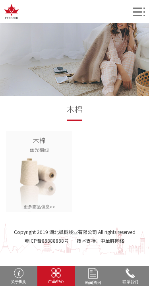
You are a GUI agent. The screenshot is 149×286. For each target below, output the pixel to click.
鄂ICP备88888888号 (47, 240)
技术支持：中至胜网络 (100, 240)
